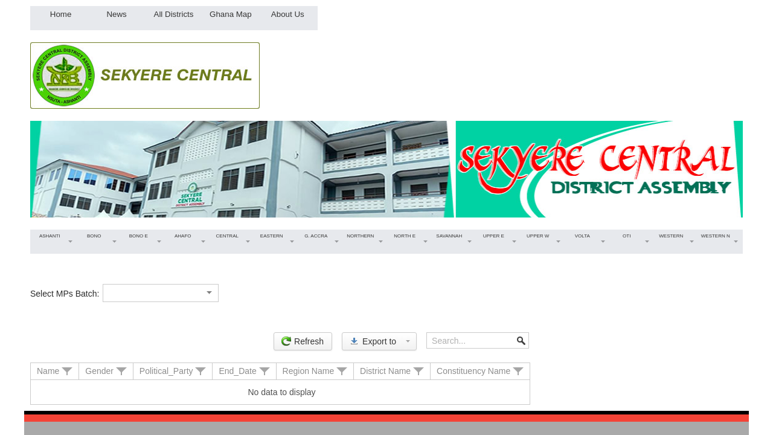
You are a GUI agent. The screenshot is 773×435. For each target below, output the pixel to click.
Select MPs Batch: (64, 293)
